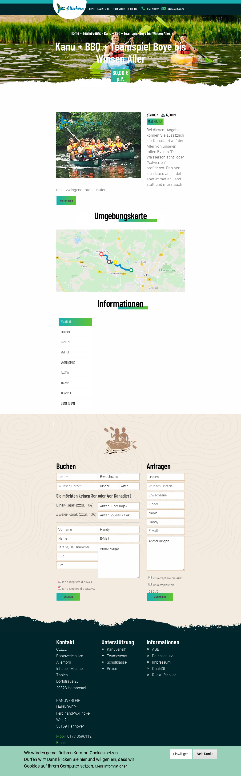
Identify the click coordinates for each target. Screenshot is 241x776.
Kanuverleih (116, 649)
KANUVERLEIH (103, 9)
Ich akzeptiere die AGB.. (77, 582)
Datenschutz (162, 656)
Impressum (161, 662)
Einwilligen (181, 754)
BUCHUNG (132, 9)
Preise (112, 668)
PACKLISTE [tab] (66, 342)
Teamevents (91, 33)
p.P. (120, 75)
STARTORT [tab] (66, 322)
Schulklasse (117, 662)
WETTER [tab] (65, 352)
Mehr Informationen (111, 766)
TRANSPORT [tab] (67, 393)
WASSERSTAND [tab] (68, 362)
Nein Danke (205, 754)
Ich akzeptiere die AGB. (168, 578)
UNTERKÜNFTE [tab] (68, 403)
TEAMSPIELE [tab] (67, 383)
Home (75, 33)
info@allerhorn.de (176, 9)
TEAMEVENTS (118, 9)
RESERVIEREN (155, 121)
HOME (91, 9)
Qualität (158, 668)
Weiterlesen (66, 200)
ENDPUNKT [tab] (66, 332)
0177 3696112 (152, 9)
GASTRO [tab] (65, 373)
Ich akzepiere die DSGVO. (79, 588)
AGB (155, 649)
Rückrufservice (164, 675)
